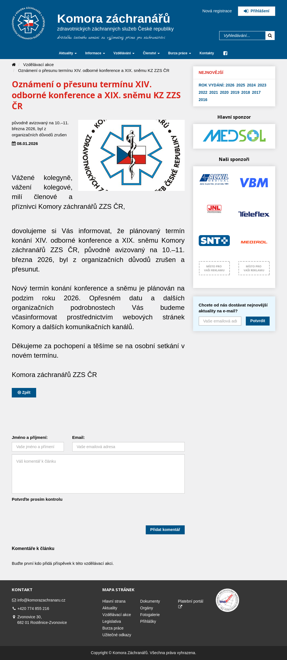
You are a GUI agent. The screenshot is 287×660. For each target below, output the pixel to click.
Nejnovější (211, 72)
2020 (224, 92)
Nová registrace (217, 10)
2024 (251, 85)
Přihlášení (256, 11)
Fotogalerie (150, 614)
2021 (213, 92)
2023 (262, 85)
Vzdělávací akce (38, 64)
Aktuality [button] (68, 53)
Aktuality (109, 608)
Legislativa (111, 621)
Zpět (24, 392)
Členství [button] (151, 53)
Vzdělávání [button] (124, 53)
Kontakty (207, 53)
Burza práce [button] (179, 53)
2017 (256, 92)
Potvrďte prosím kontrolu (37, 499)
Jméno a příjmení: (30, 437)
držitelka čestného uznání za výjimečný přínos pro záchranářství (111, 37)
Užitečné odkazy (116, 635)
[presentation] (54, 514)
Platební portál (190, 604)
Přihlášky (148, 621)
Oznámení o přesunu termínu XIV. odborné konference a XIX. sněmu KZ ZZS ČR (94, 70)
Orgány (146, 608)
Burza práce (112, 628)
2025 (240, 85)
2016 (203, 99)
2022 (203, 92)
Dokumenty (150, 601)
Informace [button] (95, 53)
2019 (235, 92)
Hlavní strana (113, 601)
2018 (245, 92)
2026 (230, 85)
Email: (78, 437)
